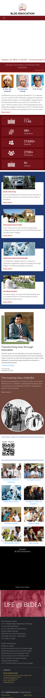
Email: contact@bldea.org (10, 679)
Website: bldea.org (8, 682)
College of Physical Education (9, 660)
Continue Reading (7, 365)
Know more (6, 112)
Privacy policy (5, 695)
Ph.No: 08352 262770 (9, 680)
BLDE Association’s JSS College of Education (14, 658)
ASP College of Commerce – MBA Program (13, 636)
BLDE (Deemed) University (9, 621)
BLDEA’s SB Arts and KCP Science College (13, 633)
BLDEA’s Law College (7, 646)
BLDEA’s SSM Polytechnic (8, 643)
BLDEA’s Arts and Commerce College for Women (15, 653)
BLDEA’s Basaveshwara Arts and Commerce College (16, 651)
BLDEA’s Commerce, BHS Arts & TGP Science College (16, 648)
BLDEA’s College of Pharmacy (9, 631)
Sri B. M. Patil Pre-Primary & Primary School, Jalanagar (17, 663)
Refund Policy (28, 695)
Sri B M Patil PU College (8, 638)
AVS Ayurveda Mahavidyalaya (10, 626)
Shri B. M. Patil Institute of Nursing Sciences (13, 628)
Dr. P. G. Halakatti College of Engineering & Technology (16, 623)
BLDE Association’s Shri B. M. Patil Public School (15, 656)
